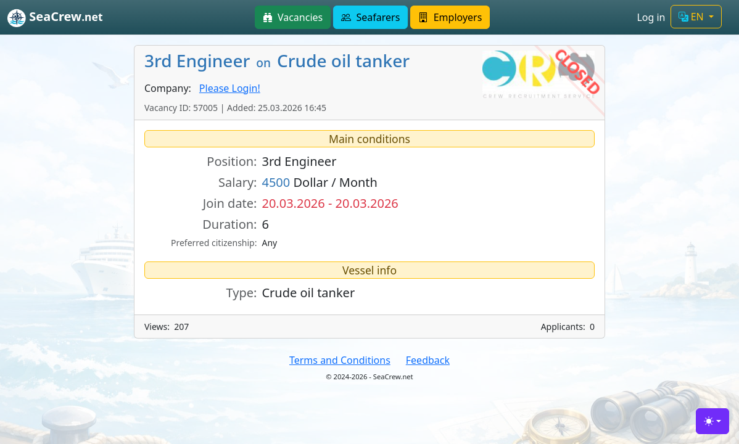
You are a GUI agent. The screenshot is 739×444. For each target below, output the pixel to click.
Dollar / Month (320, 182)
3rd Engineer (299, 161)
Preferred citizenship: (214, 243)
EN (692, 16)
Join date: (230, 203)
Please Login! (229, 88)
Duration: (229, 224)
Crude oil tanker (308, 292)
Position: (232, 161)
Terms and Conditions (339, 360)
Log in (651, 17)
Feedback (428, 360)
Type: (241, 292)
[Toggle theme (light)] (712, 421)
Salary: (237, 182)
